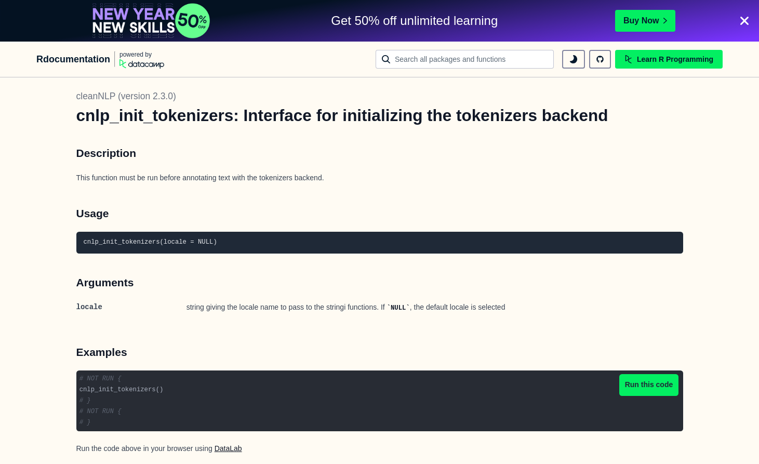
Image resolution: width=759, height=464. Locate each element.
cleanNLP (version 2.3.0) (126, 96)
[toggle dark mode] (573, 59)
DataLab (228, 448)
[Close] (744, 20)
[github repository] (600, 59)
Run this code (649, 384)
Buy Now (645, 20)
